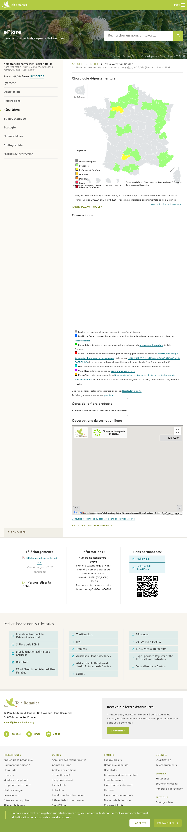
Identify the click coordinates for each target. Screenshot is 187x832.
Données (161, 754)
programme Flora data (151, 344)
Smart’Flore (59, 805)
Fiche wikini (141, 558)
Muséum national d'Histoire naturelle (31, 653)
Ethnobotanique (15, 118)
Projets (109, 754)
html (111, 395)
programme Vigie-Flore (123, 370)
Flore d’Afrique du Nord (118, 785)
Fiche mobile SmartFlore (141, 568)
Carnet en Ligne (61, 765)
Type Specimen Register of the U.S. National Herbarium (152, 657)
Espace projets (113, 759)
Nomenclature (13, 136)
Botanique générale (116, 765)
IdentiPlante (59, 785)
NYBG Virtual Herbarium (149, 649)
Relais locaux (12, 795)
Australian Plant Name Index (91, 656)
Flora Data (10, 770)
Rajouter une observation (91, 525)
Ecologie (10, 127)
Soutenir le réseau (167, 783)
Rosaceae (37, 76)
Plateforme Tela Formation (68, 795)
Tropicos (79, 649)
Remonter (16, 532)
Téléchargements (166, 765)
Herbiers (9, 775)
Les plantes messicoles (17, 785)
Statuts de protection (18, 154)
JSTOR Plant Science (146, 641)
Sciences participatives (17, 800)
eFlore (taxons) (61, 775)
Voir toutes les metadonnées (166, 204)
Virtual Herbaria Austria (149, 666)
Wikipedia (140, 634)
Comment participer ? (17, 765)
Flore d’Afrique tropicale (118, 795)
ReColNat (20, 662)
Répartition (12, 109)
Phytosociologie (13, 790)
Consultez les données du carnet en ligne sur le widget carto (103, 518)
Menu (179, 5)
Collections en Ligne (64, 770)
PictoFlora (58, 790)
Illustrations (12, 101)
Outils (56, 754)
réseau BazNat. (82, 340)
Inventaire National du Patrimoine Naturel (28, 635)
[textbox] (138, 36)
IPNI (76, 641)
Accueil (77, 64)
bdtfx (94, 64)
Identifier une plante (16, 780)
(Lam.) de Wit (131, 56)
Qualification (163, 759)
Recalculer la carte (132, 390)
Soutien (161, 773)
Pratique (162, 797)
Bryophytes (111, 770)
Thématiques (12, 754)
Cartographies (164, 802)
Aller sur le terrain (14, 805)
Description (12, 92)
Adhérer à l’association (169, 788)
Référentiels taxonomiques (68, 800)
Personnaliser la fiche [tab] (36, 584)
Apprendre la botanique (18, 759)
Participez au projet (86, 206)
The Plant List (82, 634)
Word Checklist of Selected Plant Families (34, 671)
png (106, 395)
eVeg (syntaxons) (62, 780)
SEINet (78, 673)
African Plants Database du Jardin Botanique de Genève (91, 665)
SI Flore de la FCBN (25, 644)
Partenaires (162, 778)
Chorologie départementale (121, 775)
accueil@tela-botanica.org (19, 722)
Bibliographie (13, 145)
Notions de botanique (117, 800)
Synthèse (10, 83)
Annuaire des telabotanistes (69, 759)
